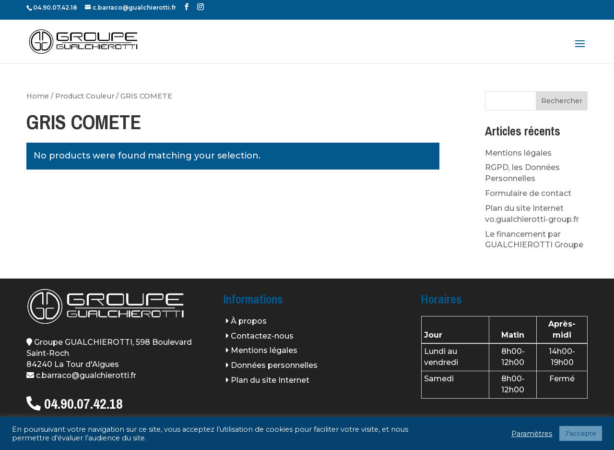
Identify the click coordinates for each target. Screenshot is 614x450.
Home (37, 96)
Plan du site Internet (270, 380)
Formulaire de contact (528, 193)
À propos (249, 321)
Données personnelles (274, 365)
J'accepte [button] (580, 433)
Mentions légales (518, 153)
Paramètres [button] (531, 433)
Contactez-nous (262, 336)
